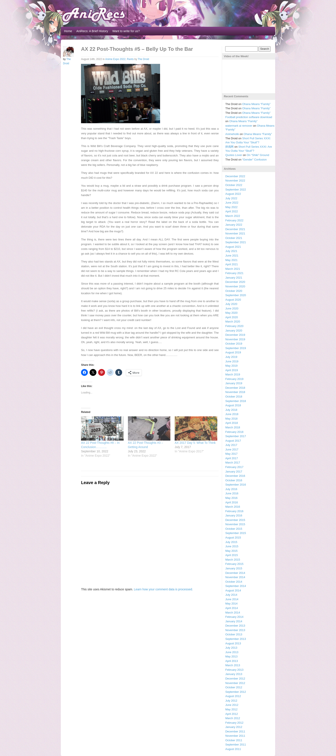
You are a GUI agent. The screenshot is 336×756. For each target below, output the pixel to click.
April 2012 (231, 714)
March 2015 (232, 559)
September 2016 (235, 484)
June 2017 (231, 449)
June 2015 (231, 546)
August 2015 (233, 537)
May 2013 (231, 656)
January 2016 (233, 515)
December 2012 (235, 678)
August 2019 (233, 352)
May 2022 (231, 207)
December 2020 (235, 282)
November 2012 (235, 683)
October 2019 (233, 343)
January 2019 (233, 383)
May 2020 (231, 312)
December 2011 (235, 731)
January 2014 (233, 621)
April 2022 (231, 211)
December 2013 (235, 625)
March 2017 (232, 462)
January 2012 (233, 727)
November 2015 (235, 524)
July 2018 (231, 409)
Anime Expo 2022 (115, 59)
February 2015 (234, 564)
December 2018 (235, 387)
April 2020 (231, 317)
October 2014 (233, 581)
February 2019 (234, 379)
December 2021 (235, 229)
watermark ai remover (238, 125)
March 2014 (232, 612)
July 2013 (231, 647)
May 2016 (231, 498)
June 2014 (231, 599)
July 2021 (231, 251)
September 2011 (235, 744)
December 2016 (235, 475)
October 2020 (233, 290)
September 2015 (235, 533)
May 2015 (231, 550)
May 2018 (231, 418)
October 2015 (233, 528)
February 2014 (234, 616)
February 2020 (234, 326)
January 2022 (233, 224)
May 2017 (231, 453)
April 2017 (231, 458)
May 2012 (231, 709)
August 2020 (233, 299)
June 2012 (231, 704)
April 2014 (231, 608)
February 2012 (234, 722)
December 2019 (235, 334)
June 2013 (231, 652)
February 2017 (234, 467)
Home (68, 31)
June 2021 (231, 255)
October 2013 (233, 634)
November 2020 (235, 286)
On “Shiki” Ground (258, 155)
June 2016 (231, 493)
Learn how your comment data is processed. (163, 589)
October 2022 (233, 185)
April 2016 (231, 502)
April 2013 (231, 661)
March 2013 (232, 665)
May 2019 (231, 365)
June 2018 (231, 414)
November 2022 (235, 180)
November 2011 (235, 735)
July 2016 (231, 489)
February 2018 (234, 432)
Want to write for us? (126, 31)
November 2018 (235, 392)
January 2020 (233, 330)
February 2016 (234, 511)
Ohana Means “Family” (256, 104)
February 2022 (234, 220)
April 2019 (231, 370)
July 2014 (231, 594)
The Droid (143, 59)
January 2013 (233, 674)
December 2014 (235, 572)
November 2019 (235, 339)
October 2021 (233, 238)
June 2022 (231, 202)
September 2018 (235, 401)
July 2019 (231, 356)
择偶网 (229, 146)
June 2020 (231, 308)
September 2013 (235, 638)
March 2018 (232, 427)
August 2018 (233, 405)
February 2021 (234, 273)
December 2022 (235, 176)
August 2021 (233, 246)
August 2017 (233, 440)
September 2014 (235, 586)
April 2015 (231, 555)
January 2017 (233, 471)
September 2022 (235, 189)
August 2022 (233, 193)
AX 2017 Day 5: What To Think (195, 442)
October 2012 (233, 687)
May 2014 (231, 603)
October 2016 (233, 480)
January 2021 (233, 277)
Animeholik (232, 134)
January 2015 (233, 568)
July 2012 (231, 700)
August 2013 (233, 643)
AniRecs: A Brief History (92, 31)
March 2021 (232, 268)
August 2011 (233, 749)
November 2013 (235, 630)
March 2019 (232, 374)
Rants (130, 59)
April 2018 (231, 422)
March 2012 (232, 718)
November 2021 (235, 233)
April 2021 (231, 264)
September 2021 (235, 242)
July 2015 (231, 542)
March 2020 (232, 321)
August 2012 (233, 696)
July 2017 (231, 445)
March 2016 (232, 506)
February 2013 (234, 669)
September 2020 (235, 295)
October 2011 (233, 740)
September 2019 (235, 348)
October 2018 (233, 396)
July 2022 (231, 198)
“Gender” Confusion (254, 159)
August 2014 (233, 590)
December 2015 (235, 520)
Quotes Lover (233, 155)
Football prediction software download (248, 117)
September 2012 (235, 691)
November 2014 (235, 577)
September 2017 (235, 436)
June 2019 (231, 361)
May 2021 (231, 260)
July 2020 (231, 304)
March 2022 (232, 216)
